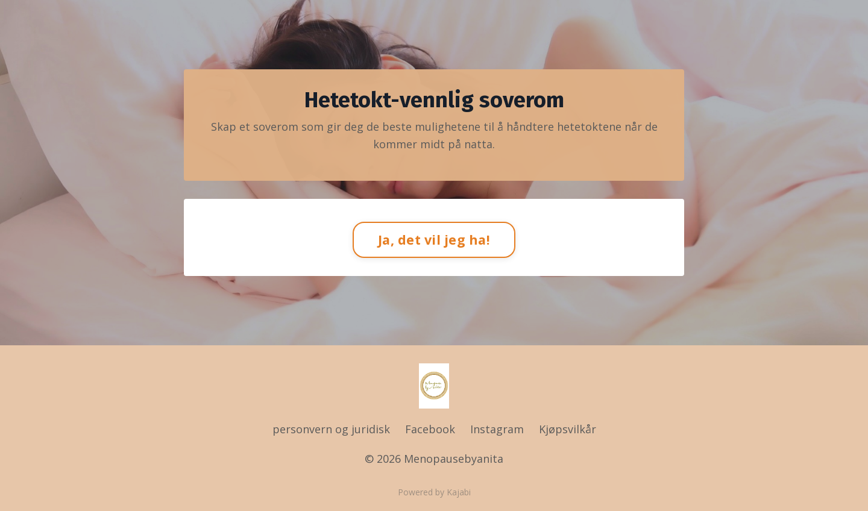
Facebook (430, 429)
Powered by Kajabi (434, 492)
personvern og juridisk (332, 429)
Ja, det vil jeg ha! (434, 239)
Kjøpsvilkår (567, 429)
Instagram (497, 429)
